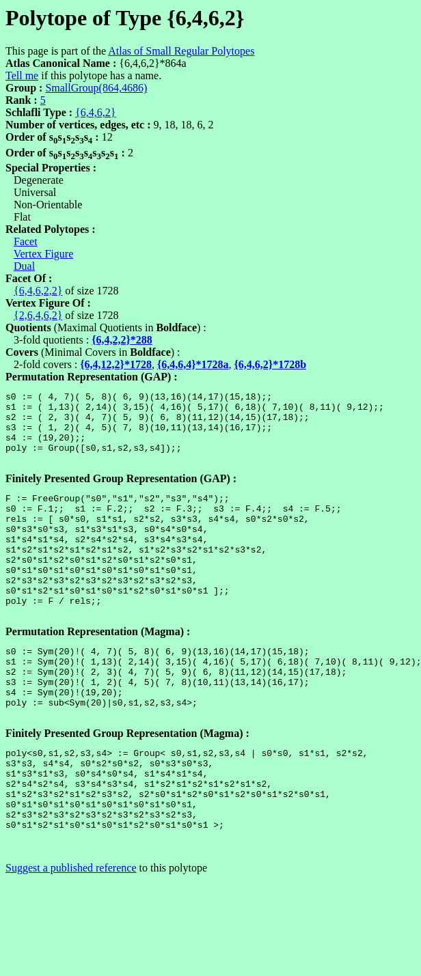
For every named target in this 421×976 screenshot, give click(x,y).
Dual (24, 266)
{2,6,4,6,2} (38, 315)
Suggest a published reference (70, 939)
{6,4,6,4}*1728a (193, 364)
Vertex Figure (44, 254)
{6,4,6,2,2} (38, 290)
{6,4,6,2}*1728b (270, 364)
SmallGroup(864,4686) (96, 88)
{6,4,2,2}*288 (122, 340)
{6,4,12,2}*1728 (116, 364)
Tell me (21, 75)
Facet (26, 241)
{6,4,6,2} (95, 112)
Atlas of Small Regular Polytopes (181, 51)
